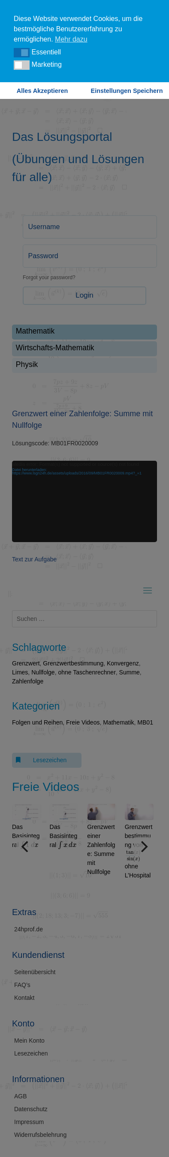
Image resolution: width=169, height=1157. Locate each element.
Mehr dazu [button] (71, 39)
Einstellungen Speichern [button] (127, 90)
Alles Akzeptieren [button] (42, 90)
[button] (22, 52)
